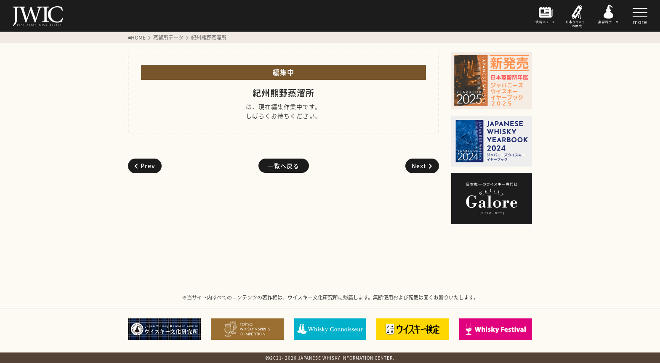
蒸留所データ (168, 37)
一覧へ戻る (283, 166)
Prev (144, 166)
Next (422, 166)
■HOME (137, 37)
